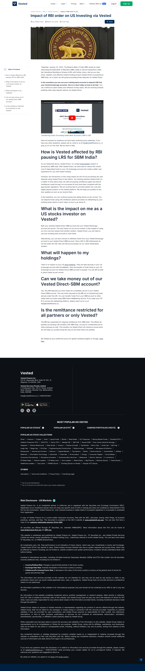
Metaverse (24, 461)
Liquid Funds (57, 439)
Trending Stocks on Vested (31, 467)
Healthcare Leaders (79, 464)
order (98, 67)
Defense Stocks (50, 464)
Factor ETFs (70, 442)
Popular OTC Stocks (51, 467)
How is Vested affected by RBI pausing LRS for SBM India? (16, 76)
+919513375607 (46, 396)
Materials (59, 455)
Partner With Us (95, 4)
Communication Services (107, 458)
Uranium (31, 439)
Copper (40, 439)
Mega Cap (66, 449)
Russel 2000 (104, 442)
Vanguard (49, 446)
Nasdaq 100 (82, 442)
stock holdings (70, 265)
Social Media (50, 458)
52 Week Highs (65, 461)
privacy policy (64, 661)
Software (24, 452)
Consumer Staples (36, 458)
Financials (101, 455)
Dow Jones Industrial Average (32, 446)
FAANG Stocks (106, 464)
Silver (23, 439)
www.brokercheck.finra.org (32, 534)
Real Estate (76, 439)
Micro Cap (24, 449)
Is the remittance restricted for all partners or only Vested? (15, 108)
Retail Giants (25, 464)
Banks (118, 452)
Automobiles (39, 455)
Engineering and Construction (94, 449)
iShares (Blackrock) (63, 446)
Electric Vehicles (37, 461)
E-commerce (51, 461)
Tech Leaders (108, 461)
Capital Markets (95, 452)
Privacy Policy (56, 478)
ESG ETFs (59, 442)
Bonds (67, 439)
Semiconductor (26, 455)
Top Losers (94, 464)
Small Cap (35, 449)
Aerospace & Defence (38, 452)
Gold (47, 439)
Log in (114, 4)
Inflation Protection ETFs (43, 442)
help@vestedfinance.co (91, 143)
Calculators (25, 478)
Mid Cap (45, 449)
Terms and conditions (40, 478)
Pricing (73, 4)
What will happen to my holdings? (14, 92)
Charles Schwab (100, 446)
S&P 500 (93, 442)
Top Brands (114, 446)
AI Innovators (112, 455)
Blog (44, 11)
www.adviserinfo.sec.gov (94, 524)
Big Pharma (37, 464)
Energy (23, 458)
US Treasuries (89, 439)
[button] (5, 69)
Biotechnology (113, 449)
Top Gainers (108, 452)
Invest (54, 4)
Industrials (90, 455)
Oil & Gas (76, 449)
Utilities (50, 455)
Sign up (126, 4)
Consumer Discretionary (67, 458)
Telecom (83, 452)
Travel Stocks (64, 464)
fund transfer (85, 164)
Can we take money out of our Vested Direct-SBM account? (14, 99)
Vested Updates (53, 11)
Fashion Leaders (80, 461)
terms (53, 661)
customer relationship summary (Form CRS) (47, 526)
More (83, 4)
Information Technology (75, 455)
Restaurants (54, 452)
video (82, 85)
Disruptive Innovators (87, 458)
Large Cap (55, 449)
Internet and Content (69, 452)
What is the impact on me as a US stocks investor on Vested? (15, 84)
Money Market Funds (105, 439)
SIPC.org (49, 534)
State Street (78, 446)
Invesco (89, 446)
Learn (64, 4)
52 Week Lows (94, 461)
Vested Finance (36, 11)
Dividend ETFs (26, 442)
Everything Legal (71, 478)
